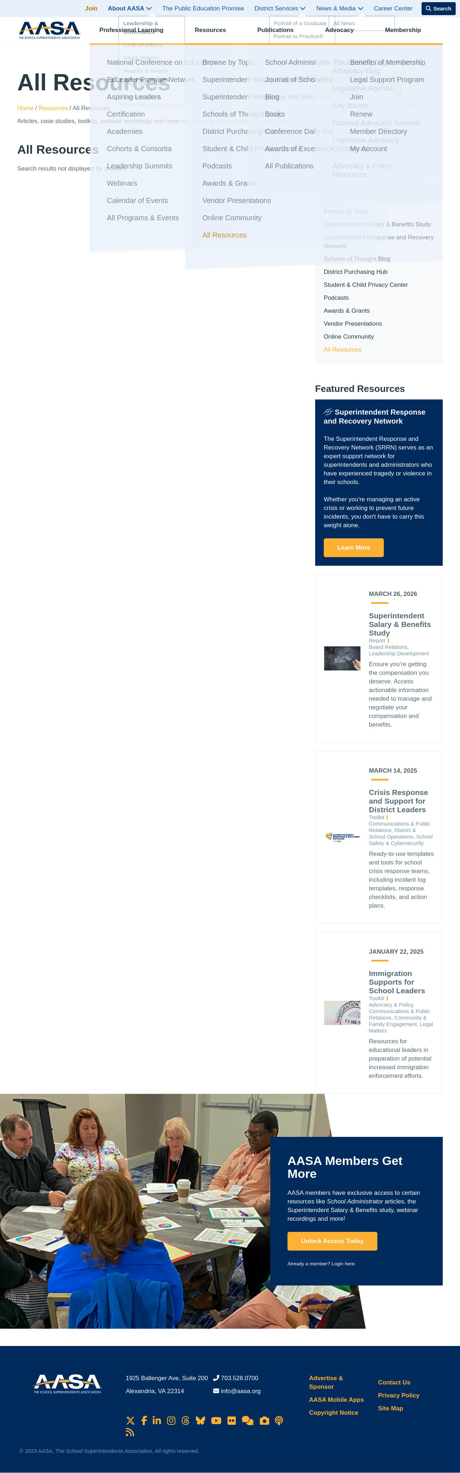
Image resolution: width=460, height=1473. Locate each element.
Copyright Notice (333, 1412)
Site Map (390, 1408)
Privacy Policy (398, 1395)
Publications (281, 34)
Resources (216, 34)
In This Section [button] (349, 192)
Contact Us (394, 1382)
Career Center (393, 8)
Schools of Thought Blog (357, 259)
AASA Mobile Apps (336, 1399)
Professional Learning (137, 34)
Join (91, 8)
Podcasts (336, 297)
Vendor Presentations (353, 323)
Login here (342, 1263)
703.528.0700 (239, 1378)
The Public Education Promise (203, 8)
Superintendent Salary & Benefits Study (377, 224)
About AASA (130, 8)
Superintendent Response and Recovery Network (379, 241)
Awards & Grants (347, 310)
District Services (280, 8)
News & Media (339, 8)
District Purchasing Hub (356, 271)
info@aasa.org (241, 1391)
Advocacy (345, 34)
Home (26, 108)
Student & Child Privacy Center (366, 284)
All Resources (343, 349)
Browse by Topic (346, 211)
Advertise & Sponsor (326, 1382)
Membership (409, 34)
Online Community (349, 336)
